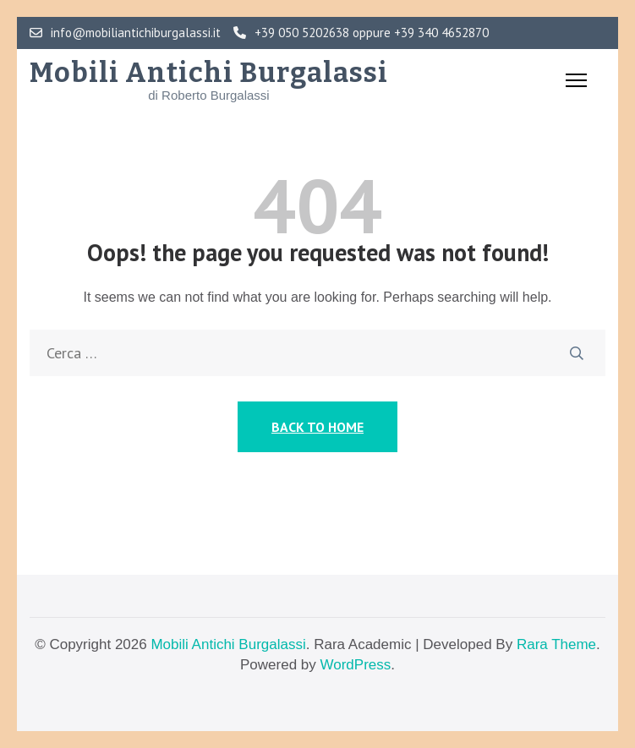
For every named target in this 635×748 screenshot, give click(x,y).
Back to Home (317, 426)
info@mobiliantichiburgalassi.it (125, 33)
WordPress (355, 665)
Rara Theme (556, 644)
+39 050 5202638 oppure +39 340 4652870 (361, 33)
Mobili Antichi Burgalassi (209, 73)
